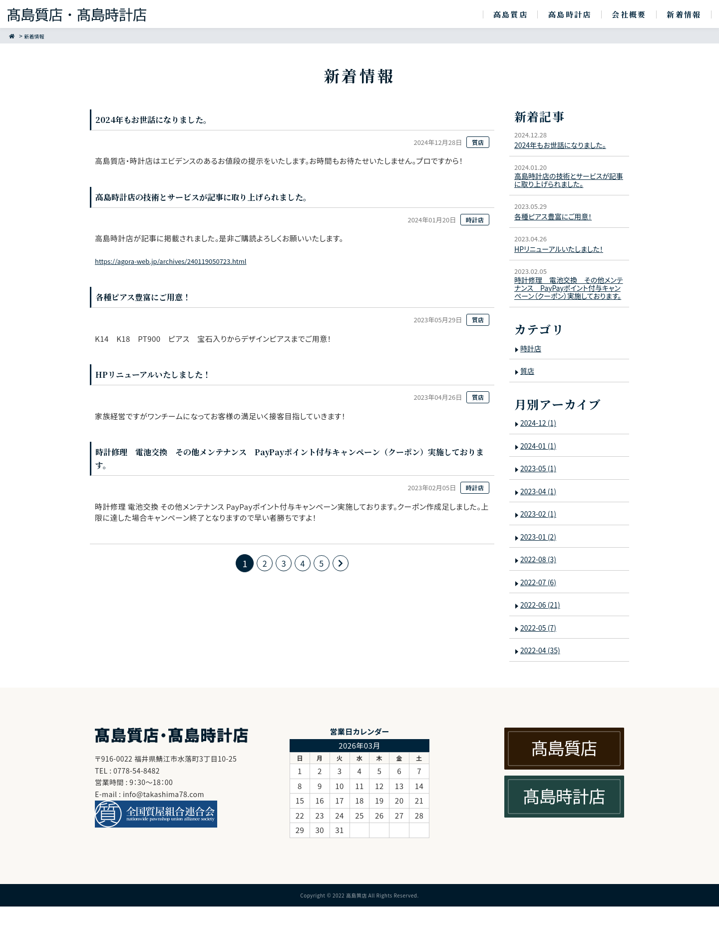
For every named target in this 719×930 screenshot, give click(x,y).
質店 (528, 394)
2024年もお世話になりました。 (565, 144)
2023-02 (540, 537)
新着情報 (38, 35)
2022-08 (540, 583)
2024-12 (540, 446)
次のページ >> (345, 569)
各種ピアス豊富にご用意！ (557, 221)
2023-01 (540, 560)
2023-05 (540, 492)
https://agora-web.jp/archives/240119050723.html (187, 263)
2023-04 (540, 515)
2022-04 (543, 674)
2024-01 (540, 469)
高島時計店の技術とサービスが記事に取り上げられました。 (566, 183)
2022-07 (540, 606)
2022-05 (540, 651)
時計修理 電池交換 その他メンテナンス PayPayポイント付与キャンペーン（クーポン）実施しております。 (568, 303)
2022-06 (543, 628)
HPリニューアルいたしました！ (563, 253)
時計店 (531, 371)
